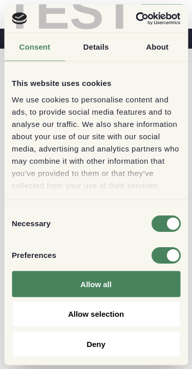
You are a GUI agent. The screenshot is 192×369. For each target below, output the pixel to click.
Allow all (96, 283)
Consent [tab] (34, 46)
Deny (96, 343)
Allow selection (96, 314)
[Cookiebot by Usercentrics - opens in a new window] (136, 18)
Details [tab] (96, 46)
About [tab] (157, 46)
